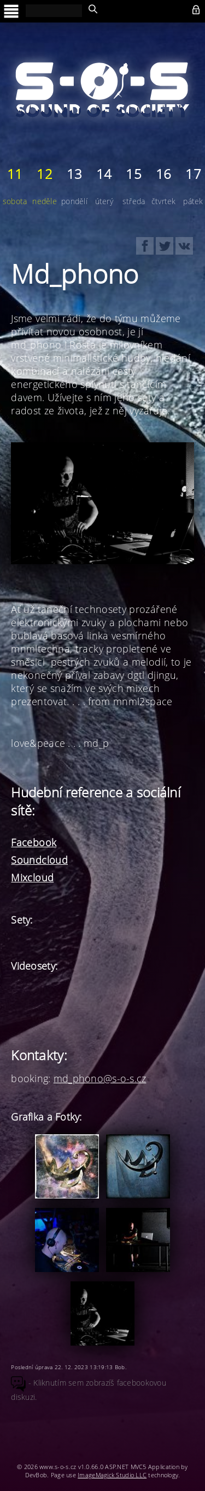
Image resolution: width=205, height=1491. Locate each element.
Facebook (33, 842)
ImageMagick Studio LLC (112, 1475)
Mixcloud (32, 877)
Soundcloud (39, 860)
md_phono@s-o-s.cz (100, 1078)
